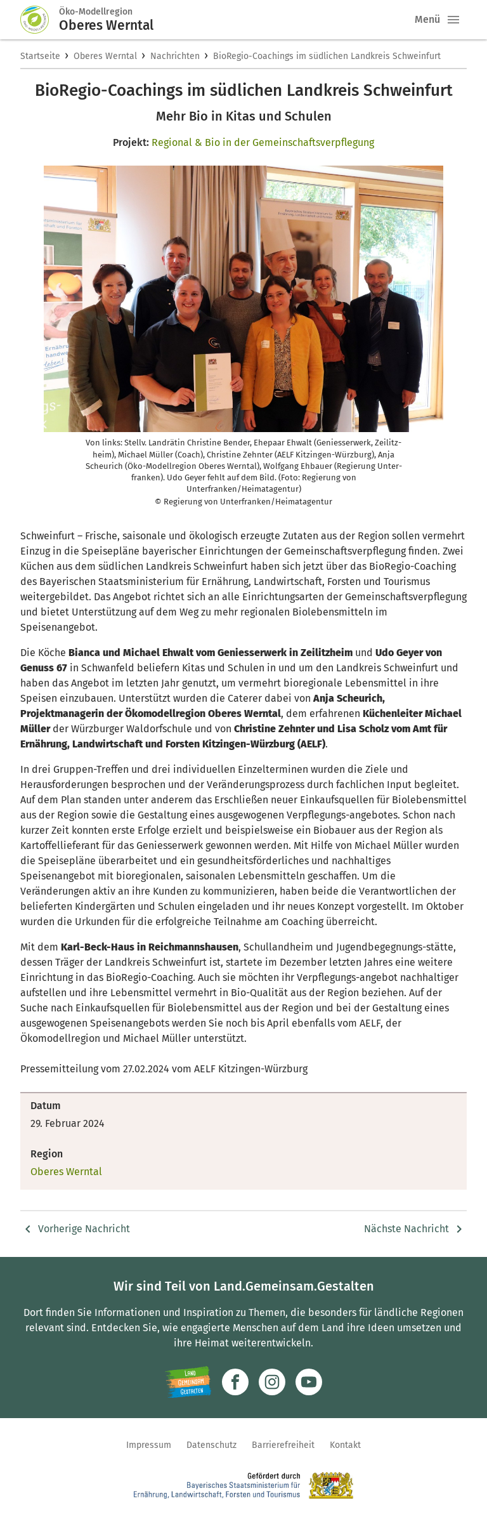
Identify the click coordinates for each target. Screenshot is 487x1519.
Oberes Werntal (105, 56)
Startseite (40, 56)
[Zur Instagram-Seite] (272, 1382)
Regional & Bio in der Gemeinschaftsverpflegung (263, 142)
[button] (453, 19)
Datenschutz (211, 1445)
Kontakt (345, 1445)
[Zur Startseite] (40, 19)
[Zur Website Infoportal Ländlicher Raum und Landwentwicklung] (188, 1382)
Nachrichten (175, 56)
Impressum (148, 1445)
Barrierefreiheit (283, 1445)
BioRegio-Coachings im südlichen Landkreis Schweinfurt (327, 56)
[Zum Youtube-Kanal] (308, 1382)
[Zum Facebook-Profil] (235, 1382)
